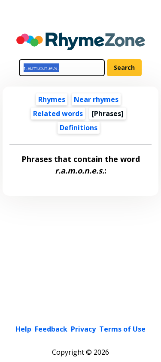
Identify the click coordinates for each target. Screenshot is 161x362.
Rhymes (51, 99)
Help (23, 329)
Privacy (83, 329)
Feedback (51, 329)
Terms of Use (122, 329)
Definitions (78, 127)
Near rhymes (96, 99)
